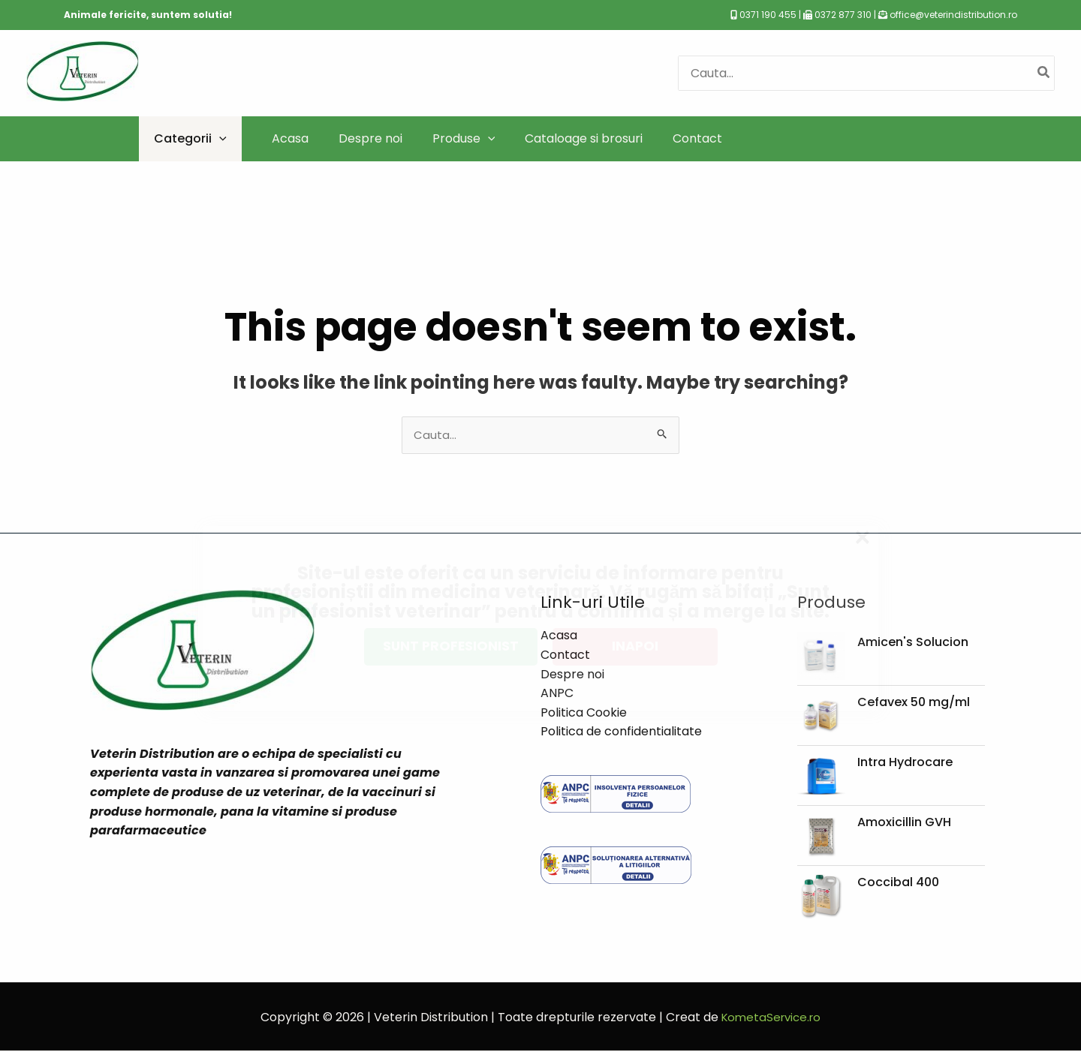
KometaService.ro (771, 1017)
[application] (219, 138)
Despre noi (572, 675)
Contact (565, 656)
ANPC (557, 694)
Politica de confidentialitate (621, 732)
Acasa (558, 636)
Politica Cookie (583, 714)
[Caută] (1044, 73)
